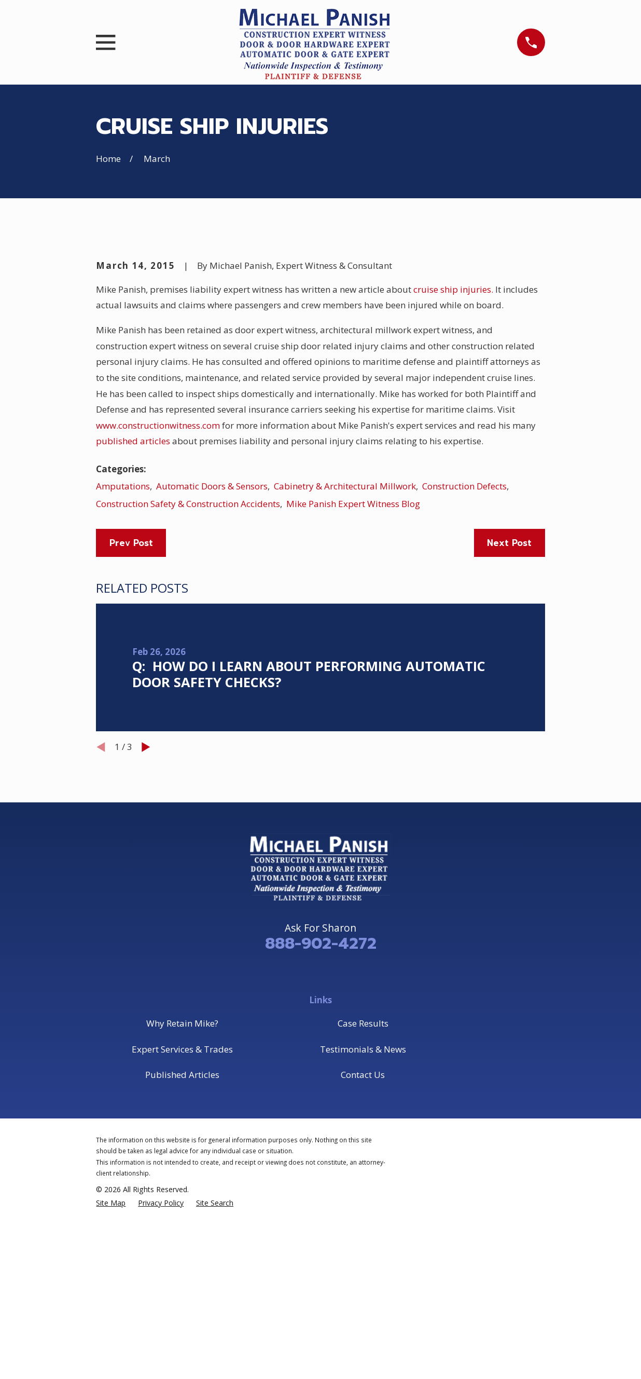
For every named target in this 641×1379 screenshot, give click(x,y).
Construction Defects (464, 662)
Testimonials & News (363, 1226)
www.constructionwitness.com (158, 602)
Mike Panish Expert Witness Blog (353, 680)
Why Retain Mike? (182, 1200)
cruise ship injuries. (453, 466)
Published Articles (182, 1251)
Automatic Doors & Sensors (212, 662)
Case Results (363, 1200)
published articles (133, 618)
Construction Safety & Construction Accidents (188, 680)
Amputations (123, 662)
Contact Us (363, 1251)
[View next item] (146, 924)
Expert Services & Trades (182, 1226)
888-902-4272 (321, 1120)
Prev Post (131, 719)
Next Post (509, 719)
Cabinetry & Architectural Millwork (345, 662)
